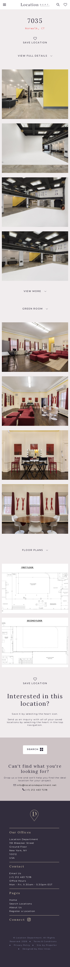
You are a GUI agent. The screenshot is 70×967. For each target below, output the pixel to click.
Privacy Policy (22, 945)
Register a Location (22, 911)
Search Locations (20, 903)
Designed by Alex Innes (36, 949)
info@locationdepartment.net (35, 785)
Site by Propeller (47, 945)
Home (13, 900)
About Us (15, 907)
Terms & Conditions (45, 941)
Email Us (15, 873)
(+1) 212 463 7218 (35, 789)
